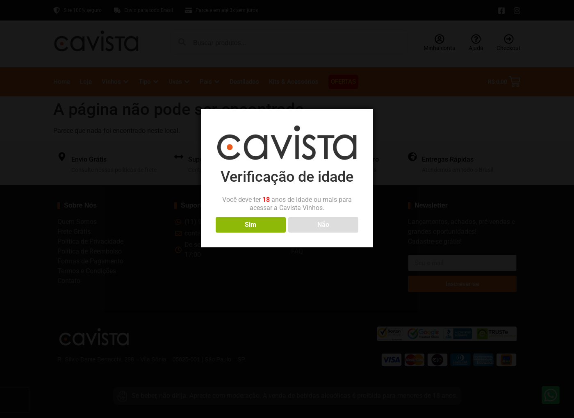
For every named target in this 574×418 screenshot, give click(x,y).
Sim (250, 224)
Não (323, 224)
